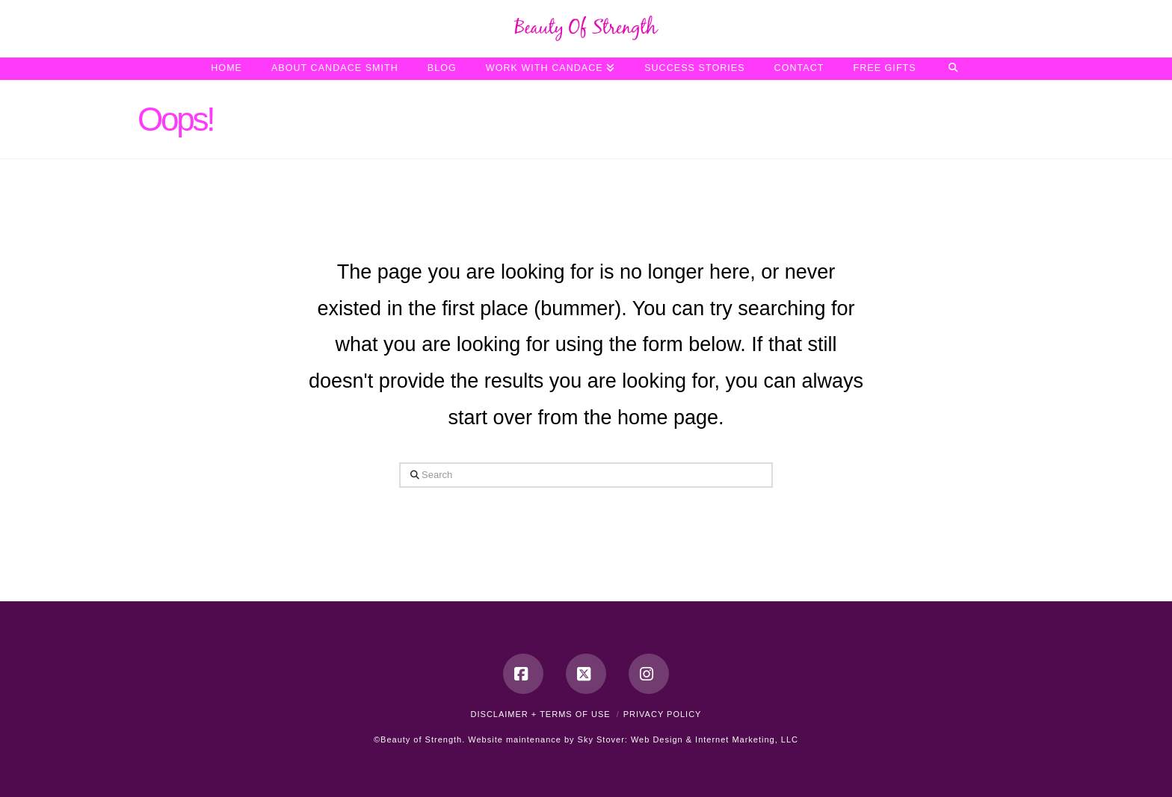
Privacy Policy (662, 714)
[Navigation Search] (953, 69)
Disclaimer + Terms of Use (541, 714)
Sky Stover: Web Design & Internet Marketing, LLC (688, 739)
